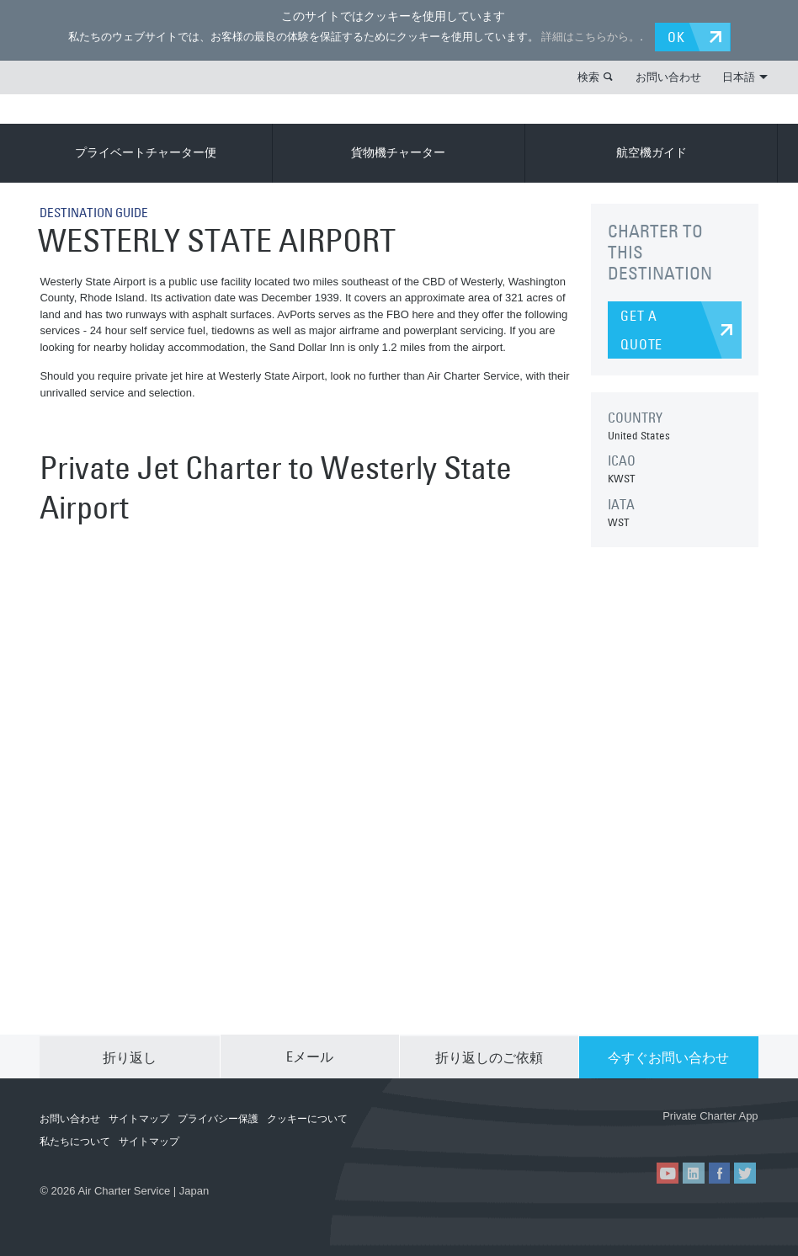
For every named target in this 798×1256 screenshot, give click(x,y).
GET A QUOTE (641, 329)
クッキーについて (307, 1118)
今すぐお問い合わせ (668, 1055)
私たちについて (75, 1141)
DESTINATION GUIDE (98, 211)
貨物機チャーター (398, 152)
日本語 (745, 75)
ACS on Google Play (712, 1134)
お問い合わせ (668, 75)
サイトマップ (139, 1118)
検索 (588, 75)
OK (678, 36)
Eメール (309, 1055)
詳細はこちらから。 (589, 36)
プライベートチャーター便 (145, 152)
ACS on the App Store (611, 1134)
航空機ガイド (651, 152)
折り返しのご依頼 (489, 1055)
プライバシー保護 (218, 1118)
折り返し (130, 1055)
